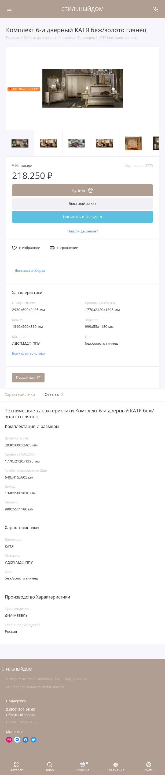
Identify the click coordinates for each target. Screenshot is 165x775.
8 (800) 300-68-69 (20, 709)
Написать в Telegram (82, 216)
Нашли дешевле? (82, 231)
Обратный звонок (21, 715)
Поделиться (28, 377)
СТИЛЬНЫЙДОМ (82, 9)
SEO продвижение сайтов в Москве (35, 687)
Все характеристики (28, 353)
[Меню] (9, 9)
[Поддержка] (156, 9)
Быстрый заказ (83, 203)
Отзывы (53, 394)
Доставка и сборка (30, 270)
